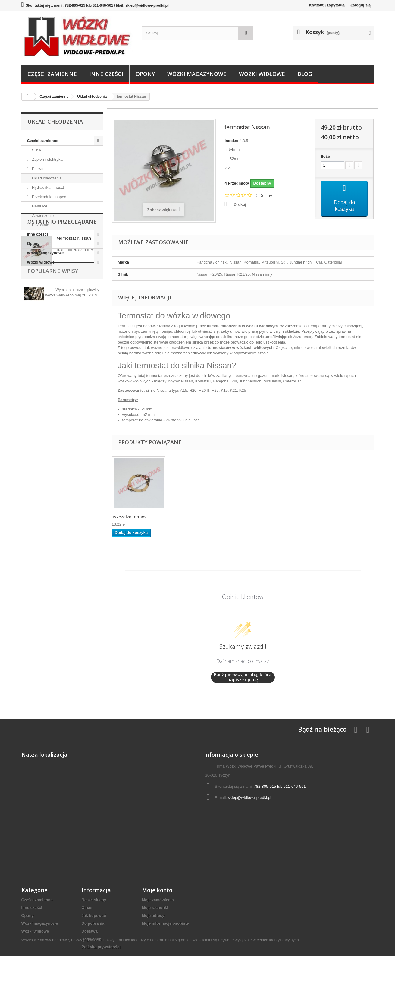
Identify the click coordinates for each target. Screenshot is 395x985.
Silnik (36, 150)
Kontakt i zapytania (326, 5)
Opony (145, 74)
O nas (87, 907)
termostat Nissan (74, 301)
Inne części (106, 74)
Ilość (325, 156)
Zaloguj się (360, 5)
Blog (304, 74)
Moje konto (157, 890)
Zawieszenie (42, 215)
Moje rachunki (155, 907)
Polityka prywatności (101, 947)
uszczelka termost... (191, 516)
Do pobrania (93, 923)
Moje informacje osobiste (165, 923)
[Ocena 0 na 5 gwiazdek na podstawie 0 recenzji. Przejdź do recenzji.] (248, 195)
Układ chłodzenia (46, 178)
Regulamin (92, 939)
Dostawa (90, 931)
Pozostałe (40, 225)
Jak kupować (94, 915)
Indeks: (232, 140)
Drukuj (240, 204)
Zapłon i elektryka (47, 159)
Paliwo (37, 168)
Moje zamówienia (158, 900)
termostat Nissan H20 (133, 516)
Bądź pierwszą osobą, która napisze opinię (242, 677)
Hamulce (39, 206)
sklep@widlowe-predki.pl (249, 797)
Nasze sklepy (94, 900)
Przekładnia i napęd (48, 197)
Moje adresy (153, 915)
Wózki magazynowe (197, 74)
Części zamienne (52, 74)
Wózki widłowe (262, 74)
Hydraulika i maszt (47, 187)
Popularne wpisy (52, 348)
